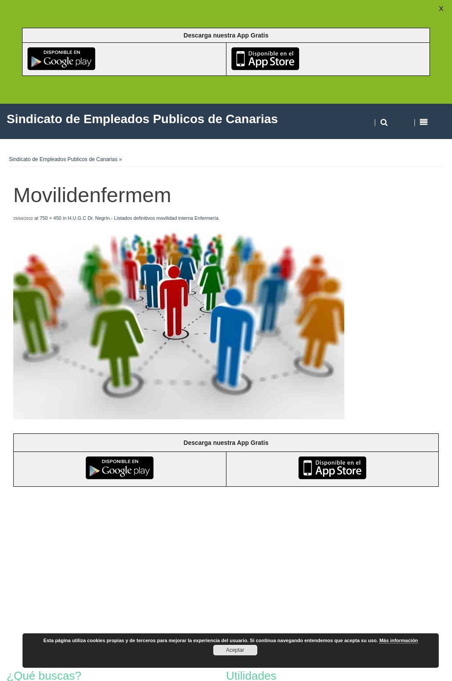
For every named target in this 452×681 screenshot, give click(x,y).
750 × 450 (50, 218)
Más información (398, 640)
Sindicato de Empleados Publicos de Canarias (63, 159)
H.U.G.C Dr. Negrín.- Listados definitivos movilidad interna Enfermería (143, 218)
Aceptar (235, 650)
